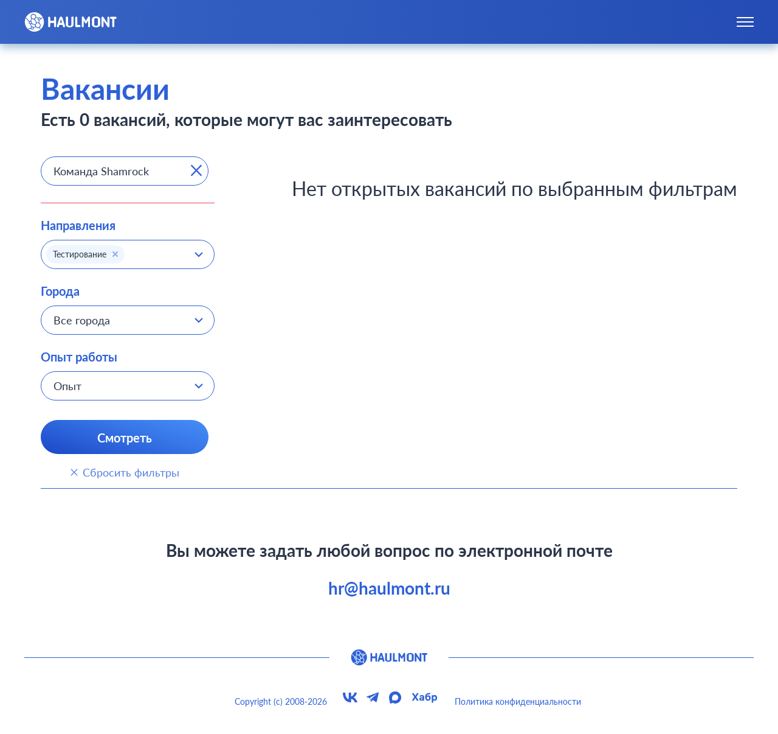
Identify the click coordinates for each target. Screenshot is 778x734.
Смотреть (124, 437)
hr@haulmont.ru (389, 588)
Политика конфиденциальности (518, 701)
